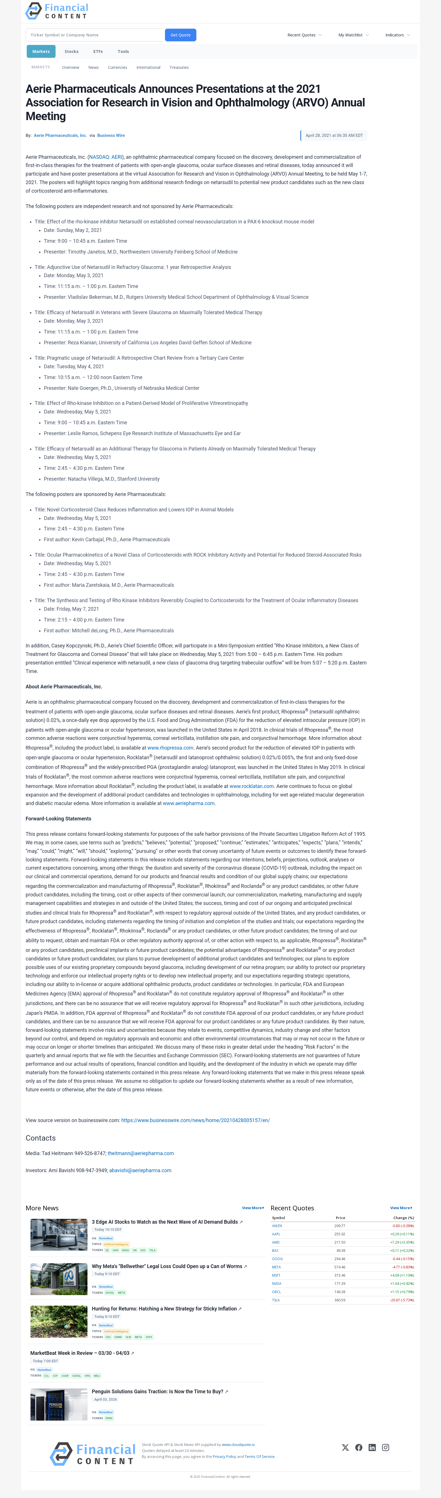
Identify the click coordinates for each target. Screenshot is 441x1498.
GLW (130, 1341)
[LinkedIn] (372, 1462)
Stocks (72, 51)
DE (108, 1251)
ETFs (98, 51)
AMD (276, 1242)
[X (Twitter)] (345, 1462)
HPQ (91, 1381)
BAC (275, 1250)
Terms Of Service (260, 1464)
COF (56, 1381)
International (148, 67)
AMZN (277, 1225)
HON (116, 1251)
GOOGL (110, 1295)
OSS (145, 1251)
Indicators (394, 35)
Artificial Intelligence (117, 1245)
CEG (108, 1341)
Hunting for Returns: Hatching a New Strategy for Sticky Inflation (167, 1312)
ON (137, 1251)
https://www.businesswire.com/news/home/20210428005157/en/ (195, 1120)
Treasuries (179, 67)
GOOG (277, 1258)
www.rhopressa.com (170, 748)
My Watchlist (350, 35)
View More (252, 1207)
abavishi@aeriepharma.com (140, 1170)
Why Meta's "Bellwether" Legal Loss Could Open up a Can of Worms (170, 1268)
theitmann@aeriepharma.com (141, 1153)
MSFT (276, 1275)
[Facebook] (359, 1462)
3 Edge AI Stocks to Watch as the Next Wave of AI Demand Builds (167, 1222)
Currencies (117, 67)
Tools (123, 51)
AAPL (276, 1234)
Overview (70, 67)
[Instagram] (385, 1462)
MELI (101, 1381)
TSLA (156, 1251)
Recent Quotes (301, 35)
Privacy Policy (224, 1464)
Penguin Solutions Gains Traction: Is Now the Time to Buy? (160, 1399)
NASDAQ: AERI (105, 157)
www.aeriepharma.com (189, 803)
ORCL (276, 1291)
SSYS (152, 1341)
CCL (47, 1381)
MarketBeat (107, 1238)
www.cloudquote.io (238, 1452)
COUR (66, 1381)
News (93, 67)
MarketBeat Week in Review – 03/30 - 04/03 (83, 1359)
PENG (109, 1425)
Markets (41, 51)
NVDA (127, 1251)
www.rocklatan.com (252, 786)
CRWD (119, 1341)
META (123, 1295)
